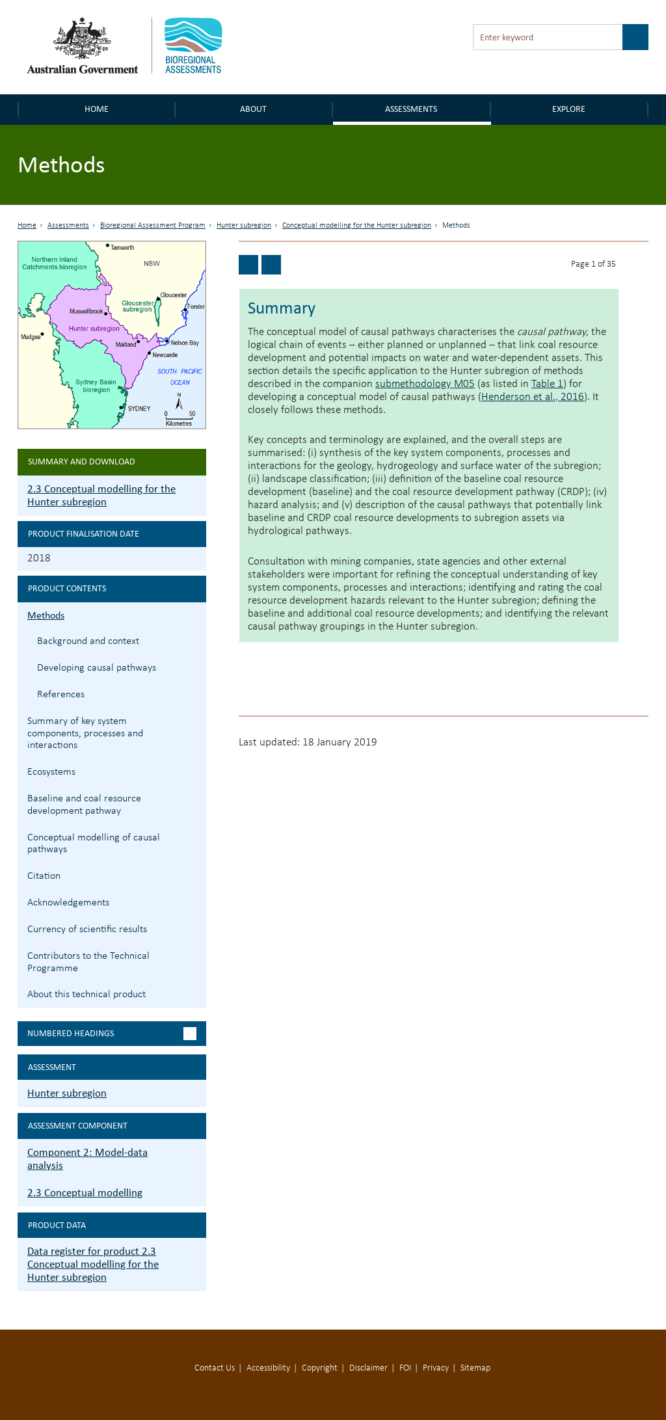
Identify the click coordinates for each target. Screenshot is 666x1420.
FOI (405, 1368)
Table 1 (547, 384)
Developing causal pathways (96, 668)
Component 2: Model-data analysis (87, 1158)
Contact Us (214, 1368)
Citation (43, 876)
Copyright (320, 1368)
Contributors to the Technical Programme (88, 962)
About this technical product (86, 994)
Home (97, 108)
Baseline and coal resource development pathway (84, 805)
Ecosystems (51, 772)
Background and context (88, 641)
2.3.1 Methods (194, 613)
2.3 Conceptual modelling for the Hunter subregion (101, 495)
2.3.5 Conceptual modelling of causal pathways (194, 836)
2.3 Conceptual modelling (84, 1192)
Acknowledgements (68, 903)
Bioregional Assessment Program (153, 226)
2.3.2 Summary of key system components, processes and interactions (194, 719)
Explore (568, 108)
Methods (45, 615)
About (253, 108)
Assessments (411, 108)
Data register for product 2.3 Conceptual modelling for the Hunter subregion (93, 1264)
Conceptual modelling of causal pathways (93, 844)
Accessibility (268, 1368)
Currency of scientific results (87, 929)
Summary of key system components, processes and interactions (85, 733)
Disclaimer (368, 1368)
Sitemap (475, 1368)
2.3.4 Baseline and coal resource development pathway (194, 797)
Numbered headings (70, 1033)
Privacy (436, 1368)
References (61, 695)
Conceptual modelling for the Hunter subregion (356, 226)
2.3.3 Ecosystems (194, 770)
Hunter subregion (244, 226)
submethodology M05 (425, 384)
